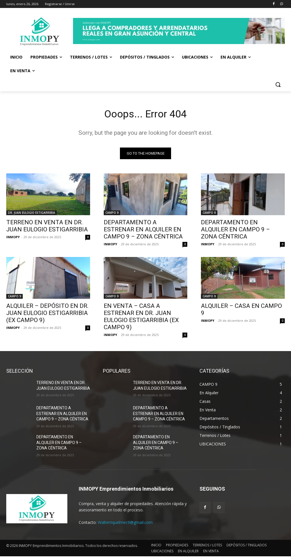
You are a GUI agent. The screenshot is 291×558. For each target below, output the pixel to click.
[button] (278, 84)
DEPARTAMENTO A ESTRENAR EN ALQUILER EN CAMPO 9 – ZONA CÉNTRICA (143, 231)
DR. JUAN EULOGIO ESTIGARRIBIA (31, 214)
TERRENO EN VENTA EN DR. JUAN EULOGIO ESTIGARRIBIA (47, 228)
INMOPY (13, 239)
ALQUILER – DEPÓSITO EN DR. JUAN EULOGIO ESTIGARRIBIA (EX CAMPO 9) (47, 314)
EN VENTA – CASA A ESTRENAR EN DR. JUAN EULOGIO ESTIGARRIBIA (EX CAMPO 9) (141, 318)
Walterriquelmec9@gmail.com (125, 523)
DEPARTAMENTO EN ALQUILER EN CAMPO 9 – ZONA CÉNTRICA (235, 231)
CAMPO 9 (112, 214)
